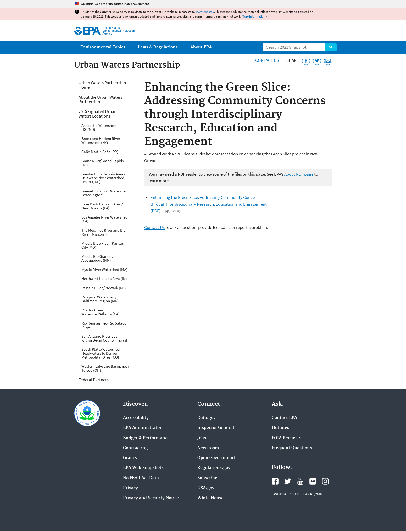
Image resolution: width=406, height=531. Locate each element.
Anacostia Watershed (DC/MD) (98, 127)
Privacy (130, 488)
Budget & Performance (146, 438)
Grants (130, 458)
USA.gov (205, 488)
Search (331, 47)
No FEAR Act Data (141, 478)
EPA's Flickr (312, 481)
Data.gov (206, 418)
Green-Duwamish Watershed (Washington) (104, 192)
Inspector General (215, 428)
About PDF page (298, 174)
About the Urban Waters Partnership (100, 99)
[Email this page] (328, 61)
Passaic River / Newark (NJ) (103, 287)
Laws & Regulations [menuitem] (158, 47)
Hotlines (280, 428)
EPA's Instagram (325, 481)
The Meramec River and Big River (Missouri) (103, 232)
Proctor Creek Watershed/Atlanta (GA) (100, 312)
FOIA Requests (286, 438)
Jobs (201, 438)
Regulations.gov (213, 468)
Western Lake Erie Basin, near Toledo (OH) (105, 368)
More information (253, 16)
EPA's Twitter (287, 481)
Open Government (216, 458)
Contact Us (267, 60)
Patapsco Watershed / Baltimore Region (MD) (100, 298)
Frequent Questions (292, 448)
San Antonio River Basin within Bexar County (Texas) (104, 338)
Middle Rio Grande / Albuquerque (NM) (97, 258)
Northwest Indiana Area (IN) (104, 278)
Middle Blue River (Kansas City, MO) (102, 245)
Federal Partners (94, 380)
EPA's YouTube (300, 481)
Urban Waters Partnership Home (102, 85)
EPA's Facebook (275, 481)
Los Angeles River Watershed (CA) (104, 219)
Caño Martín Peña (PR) (99, 151)
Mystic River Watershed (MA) (104, 269)
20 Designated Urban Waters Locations (97, 114)
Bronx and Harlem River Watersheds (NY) (100, 140)
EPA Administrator (142, 428)
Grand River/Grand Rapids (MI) (102, 162)
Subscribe (207, 478)
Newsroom (208, 448)
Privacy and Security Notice (151, 498)
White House (210, 498)
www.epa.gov (205, 12)
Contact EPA (284, 418)
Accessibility (136, 418)
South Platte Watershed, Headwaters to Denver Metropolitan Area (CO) (101, 353)
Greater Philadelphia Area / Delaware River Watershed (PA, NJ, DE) (103, 177)
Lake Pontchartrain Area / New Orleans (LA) (102, 206)
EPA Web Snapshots (143, 468)
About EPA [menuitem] (201, 47)
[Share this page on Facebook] (306, 61)
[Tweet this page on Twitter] (317, 61)
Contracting (135, 448)
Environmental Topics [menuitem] (102, 47)
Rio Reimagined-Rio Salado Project (103, 325)
